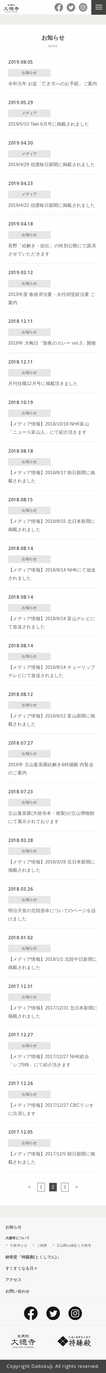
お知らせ (13, 1227)
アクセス (13, 1279)
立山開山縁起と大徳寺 (74, 1245)
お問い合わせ (17, 1291)
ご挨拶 (42, 1245)
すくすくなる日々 (21, 1268)
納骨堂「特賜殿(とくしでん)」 (33, 1257)
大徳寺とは (18, 1245)
